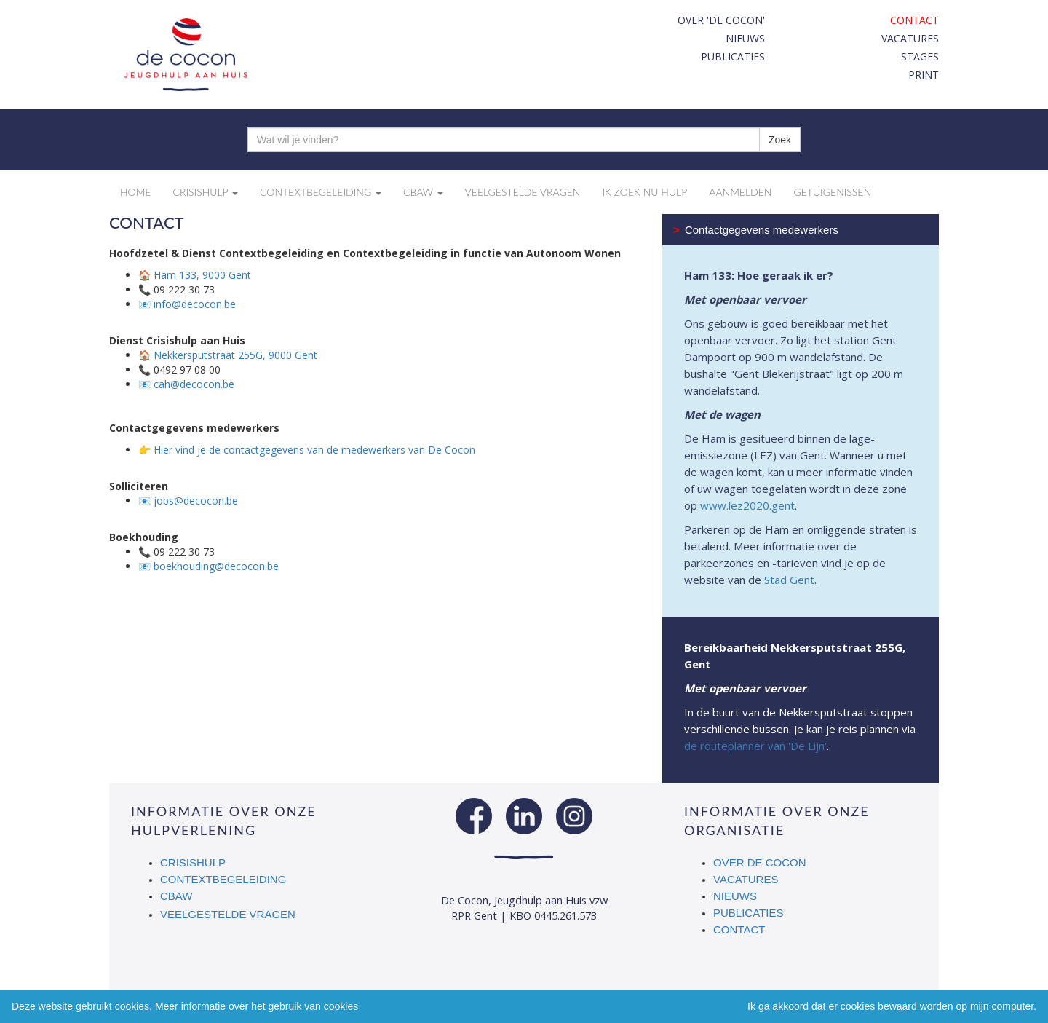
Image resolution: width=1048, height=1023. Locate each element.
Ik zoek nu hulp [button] (644, 192)
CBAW (177, 896)
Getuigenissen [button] (832, 192)
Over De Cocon (759, 862)
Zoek (780, 140)
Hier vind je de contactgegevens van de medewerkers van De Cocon (314, 450)
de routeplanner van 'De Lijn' (755, 745)
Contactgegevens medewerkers (755, 229)
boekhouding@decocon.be (216, 566)
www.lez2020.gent (747, 505)
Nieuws (745, 38)
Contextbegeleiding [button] (320, 192)
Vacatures (910, 38)
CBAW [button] (423, 192)
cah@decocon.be (194, 384)
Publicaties (733, 56)
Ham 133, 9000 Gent (202, 275)
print (923, 75)
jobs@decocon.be (196, 500)
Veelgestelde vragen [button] (523, 192)
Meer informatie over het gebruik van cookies (256, 1006)
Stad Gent (789, 579)
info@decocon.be (195, 304)
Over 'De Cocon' (721, 20)
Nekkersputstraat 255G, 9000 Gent (235, 355)
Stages (920, 56)
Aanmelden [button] (740, 192)
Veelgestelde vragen (227, 914)
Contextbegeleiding (223, 879)
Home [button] (135, 192)
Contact (914, 20)
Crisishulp (193, 862)
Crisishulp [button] (205, 192)
